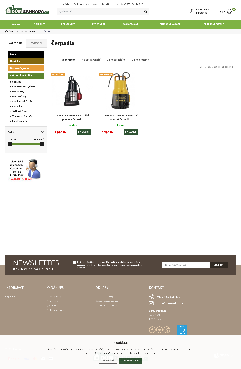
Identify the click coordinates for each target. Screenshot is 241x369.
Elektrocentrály (20, 121)
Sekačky (16, 82)
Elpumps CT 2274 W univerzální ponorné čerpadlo (120, 117)
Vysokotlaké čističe (22, 101)
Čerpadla (17, 106)
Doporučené (68, 59)
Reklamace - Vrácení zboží (86, 4)
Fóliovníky (68, 24)
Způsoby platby (54, 296)
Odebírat (218, 264)
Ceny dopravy (53, 301)
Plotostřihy (18, 91)
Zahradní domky (214, 24)
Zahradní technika (21, 75)
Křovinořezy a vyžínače (24, 86)
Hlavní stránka (63, 4)
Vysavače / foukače (22, 116)
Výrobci (36, 43)
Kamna (16, 24)
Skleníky (39, 24)
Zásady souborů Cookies (106, 301)
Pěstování (98, 24)
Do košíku (83, 132)
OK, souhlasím (131, 360)
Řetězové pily (19, 96)
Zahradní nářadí (170, 24)
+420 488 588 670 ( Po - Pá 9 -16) (128, 4)
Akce (13, 54)
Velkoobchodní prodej (57, 310)
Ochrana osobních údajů (106, 305)
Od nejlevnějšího (116, 59)
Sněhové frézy (19, 111)
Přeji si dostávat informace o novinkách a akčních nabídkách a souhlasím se (110, 265)
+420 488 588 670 (168, 296)
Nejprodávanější (91, 59)
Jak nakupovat (53, 305)
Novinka (15, 61)
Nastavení (108, 360)
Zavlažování (130, 24)
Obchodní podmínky (104, 296)
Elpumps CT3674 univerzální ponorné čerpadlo (73, 117)
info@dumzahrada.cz (172, 303)
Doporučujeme (19, 68)
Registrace (10, 296)
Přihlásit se (201, 13)
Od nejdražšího (140, 59)
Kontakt (105, 4)
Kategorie (15, 43)
